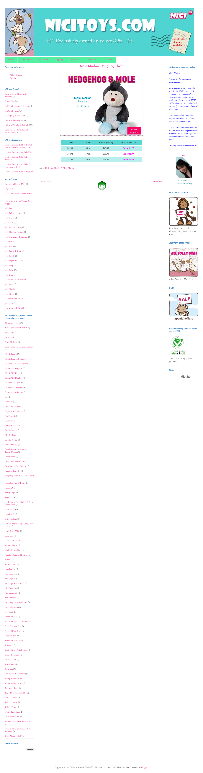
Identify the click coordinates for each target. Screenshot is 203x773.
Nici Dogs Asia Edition (14, 583)
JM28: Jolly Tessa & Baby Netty (18, 193)
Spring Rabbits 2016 (13, 678)
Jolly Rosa (9, 284)
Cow (7, 397)
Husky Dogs (10, 492)
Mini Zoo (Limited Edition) (16, 555)
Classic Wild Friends (14, 387)
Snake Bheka (10, 664)
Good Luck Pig (11, 444)
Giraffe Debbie (11, 430)
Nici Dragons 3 (11, 597)
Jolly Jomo (9, 246)
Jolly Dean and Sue (13, 227)
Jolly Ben (8, 208)
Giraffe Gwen (10, 435)
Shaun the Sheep (12, 654)
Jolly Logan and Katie (14, 260)
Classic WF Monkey (13, 378)
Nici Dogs (9, 578)
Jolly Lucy (9, 265)
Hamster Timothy (12, 471)
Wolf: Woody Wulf (13, 736)
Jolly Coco (9, 222)
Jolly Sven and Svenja (14, 298)
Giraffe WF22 (11, 439)
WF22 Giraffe (11, 697)
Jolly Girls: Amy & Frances (16, 237)
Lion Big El (9, 514)
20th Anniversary (12, 323)
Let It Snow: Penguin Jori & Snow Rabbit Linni (19, 503)
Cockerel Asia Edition (14, 392)
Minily (7, 559)
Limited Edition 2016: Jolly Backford (16, 158)
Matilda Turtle (11, 545)
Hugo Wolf (9, 188)
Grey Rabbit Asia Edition (15, 466)
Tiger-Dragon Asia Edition (16, 692)
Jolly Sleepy (10, 294)
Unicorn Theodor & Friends (17, 125)
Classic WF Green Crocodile (17, 363)
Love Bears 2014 (12, 531)
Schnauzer (9, 645)
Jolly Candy (9, 217)
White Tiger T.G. (12, 712)
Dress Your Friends (13, 406)
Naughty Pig (10, 569)
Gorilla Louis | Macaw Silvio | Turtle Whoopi (17, 450)
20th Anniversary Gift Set (16, 327)
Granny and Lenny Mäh (15, 184)
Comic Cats (10, 101)
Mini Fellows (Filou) (13, 550)
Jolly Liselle (10, 255)
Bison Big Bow (11, 342)
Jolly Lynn (9, 275)
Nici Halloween (11, 607)
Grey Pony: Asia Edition (15, 461)
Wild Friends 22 (12, 716)
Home (11, 60)
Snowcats (9, 669)
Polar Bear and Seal (13, 626)
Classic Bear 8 (11, 354)
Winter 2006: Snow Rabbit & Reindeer (17, 730)
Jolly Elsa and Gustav (14, 232)
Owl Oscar (9, 612)
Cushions (9, 401)
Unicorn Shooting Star (14, 120)
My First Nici (10, 564)
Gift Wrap (108, 60)
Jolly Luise (9, 270)
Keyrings (8, 497)
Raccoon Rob (10, 635)
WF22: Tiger (10, 707)
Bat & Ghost (10, 337)
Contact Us (91, 60)
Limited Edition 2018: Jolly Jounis (19, 171)
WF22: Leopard (12, 702)
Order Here (26, 60)
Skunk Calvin (10, 659)
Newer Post (46, 181)
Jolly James (9, 241)
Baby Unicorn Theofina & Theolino (16, 95)
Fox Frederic (10, 416)
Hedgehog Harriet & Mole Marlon (59, 168)
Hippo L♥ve (10, 487)
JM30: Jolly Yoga (12, 111)
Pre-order (75, 60)
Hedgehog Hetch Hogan (15, 483)
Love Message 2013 (13, 540)
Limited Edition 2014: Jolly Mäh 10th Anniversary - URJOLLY (18, 146)
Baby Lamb (9, 332)
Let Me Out (10, 509)
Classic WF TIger (12, 382)
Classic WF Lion (12, 373)
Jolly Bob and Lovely (13, 213)
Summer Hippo (11, 688)
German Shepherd (12, 425)
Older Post (157, 181)
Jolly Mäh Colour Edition (15, 279)
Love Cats (9, 535)
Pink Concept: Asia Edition (16, 621)
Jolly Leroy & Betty (13, 251)
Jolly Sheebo (10, 289)
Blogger (144, 767)
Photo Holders (11, 616)
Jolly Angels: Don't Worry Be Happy (17, 202)
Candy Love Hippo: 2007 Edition (19, 346)
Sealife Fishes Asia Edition (16, 650)
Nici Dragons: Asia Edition (16, 602)
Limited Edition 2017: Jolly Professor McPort (16, 165)
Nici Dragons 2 (11, 593)
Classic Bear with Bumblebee (17, 359)
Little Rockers (11, 519)
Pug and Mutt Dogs (13, 631)
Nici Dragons (10, 588)
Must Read (43, 60)
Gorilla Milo (10, 456)
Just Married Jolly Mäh (14, 308)
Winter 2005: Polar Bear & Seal (18, 721)
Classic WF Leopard (13, 368)
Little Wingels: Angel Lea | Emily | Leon (19, 525)
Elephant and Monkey (14, 411)
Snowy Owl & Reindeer (15, 673)
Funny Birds (10, 420)
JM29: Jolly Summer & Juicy (17, 106)
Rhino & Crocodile (13, 640)
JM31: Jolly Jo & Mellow (15, 115)
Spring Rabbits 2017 (13, 683)
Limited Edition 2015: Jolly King (18, 152)
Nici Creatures (11, 573)
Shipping (59, 60)
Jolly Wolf (9, 303)
